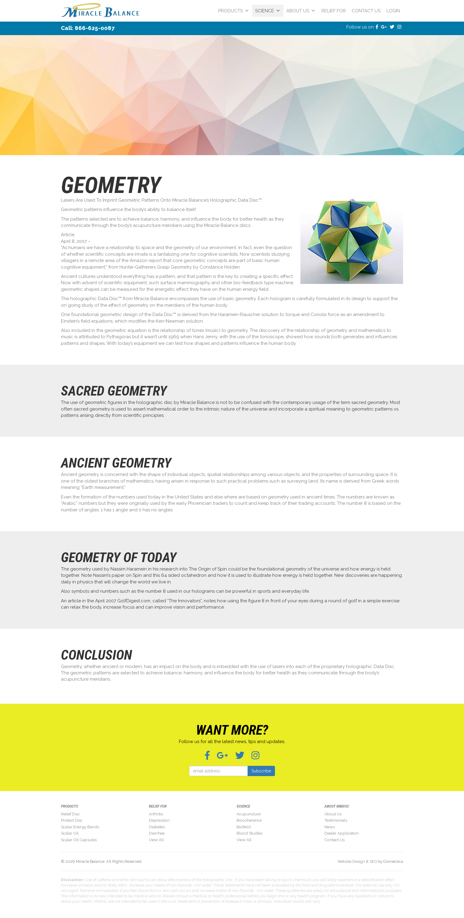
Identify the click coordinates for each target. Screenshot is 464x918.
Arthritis (156, 813)
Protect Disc (72, 820)
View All (156, 839)
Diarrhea (156, 833)
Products (233, 11)
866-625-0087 (95, 28)
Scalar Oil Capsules (79, 839)
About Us (300, 11)
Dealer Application (341, 833)
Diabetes (157, 826)
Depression (159, 820)
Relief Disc (70, 813)
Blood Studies (249, 833)
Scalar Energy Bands (80, 826)
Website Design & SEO (357, 861)
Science (267, 11)
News (329, 826)
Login (393, 11)
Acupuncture (249, 813)
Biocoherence (249, 820)
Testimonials (335, 820)
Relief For (333, 11)
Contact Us (366, 11)
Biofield (244, 826)
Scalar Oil (70, 833)
